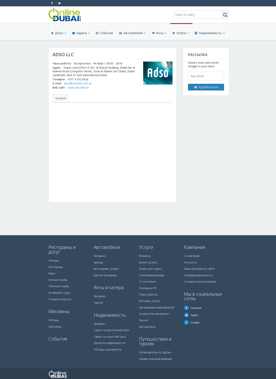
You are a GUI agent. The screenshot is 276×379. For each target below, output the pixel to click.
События (104, 33)
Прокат (144, 320)
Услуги (180, 33)
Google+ (192, 322)
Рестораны (55, 267)
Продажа (100, 256)
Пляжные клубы (58, 286)
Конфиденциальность (198, 275)
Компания (194, 247)
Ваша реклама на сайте (199, 268)
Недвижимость (210, 33)
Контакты (190, 262)
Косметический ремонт (154, 314)
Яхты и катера (108, 287)
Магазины (59, 311)
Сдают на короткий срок (110, 336)
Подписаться (206, 87)
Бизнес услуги (148, 262)
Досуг (58, 33)
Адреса (81, 33)
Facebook (193, 308)
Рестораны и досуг (62, 249)
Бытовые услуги (149, 301)
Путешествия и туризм (155, 341)
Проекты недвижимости (109, 343)
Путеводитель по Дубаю (155, 352)
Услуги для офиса (150, 268)
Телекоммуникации (151, 275)
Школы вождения (105, 275)
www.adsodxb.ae (78, 87)
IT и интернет (148, 281)
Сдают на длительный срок (111, 330)
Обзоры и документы (108, 349)
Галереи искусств (59, 299)
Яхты (159, 33)
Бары (51, 273)
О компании (192, 256)
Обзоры (53, 260)
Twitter (191, 315)
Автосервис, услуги (106, 268)
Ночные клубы (57, 280)
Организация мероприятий (156, 307)
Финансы (144, 256)
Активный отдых (59, 292)
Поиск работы (148, 294)
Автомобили (132, 33)
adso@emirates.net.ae (78, 83)
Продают (100, 324)
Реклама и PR (148, 288)
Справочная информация (155, 359)
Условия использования (200, 281)
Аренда (98, 262)
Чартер (98, 302)
